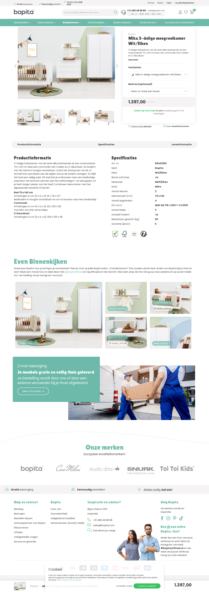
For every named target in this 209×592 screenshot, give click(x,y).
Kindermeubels (121, 22)
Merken (160, 3)
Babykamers (71, 22)
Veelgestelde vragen (26, 549)
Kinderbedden (96, 22)
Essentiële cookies (124, 586)
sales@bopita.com (156, 10)
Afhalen (18, 544)
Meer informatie (33, 403)
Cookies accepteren (147, 586)
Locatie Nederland (185, 3)
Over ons (56, 521)
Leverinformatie (182, 153)
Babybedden (21, 22)
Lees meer (133, 68)
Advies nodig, (28, 3)
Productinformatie (29, 153)
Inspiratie (92, 525)
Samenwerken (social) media (67, 535)
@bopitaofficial (73, 281)
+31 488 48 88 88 (136, 10)
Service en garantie (25, 553)
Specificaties (106, 153)
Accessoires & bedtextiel (179, 22)
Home (17, 30)
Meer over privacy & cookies (69, 580)
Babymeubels (46, 22)
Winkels (151, 3)
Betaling (18, 521)
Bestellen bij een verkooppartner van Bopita (29, 533)
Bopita (132, 43)
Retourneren (21, 539)
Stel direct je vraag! (104, 542)
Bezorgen (19, 525)
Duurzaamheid (59, 525)
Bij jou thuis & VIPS (97, 521)
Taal (169, 3)
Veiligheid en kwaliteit (63, 530)
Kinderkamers (148, 22)
